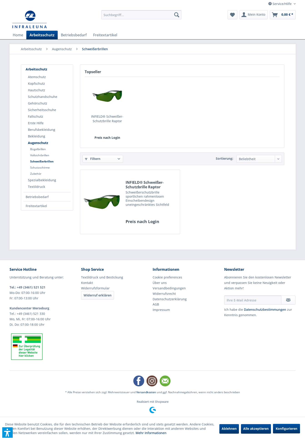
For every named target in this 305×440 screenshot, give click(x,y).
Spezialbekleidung (42, 180)
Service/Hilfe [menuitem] (280, 4)
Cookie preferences (167, 277)
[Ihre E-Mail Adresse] (252, 300)
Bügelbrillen (38, 149)
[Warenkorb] (283, 14)
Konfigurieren (286, 428)
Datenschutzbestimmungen (265, 309)
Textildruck (36, 186)
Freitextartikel (36, 206)
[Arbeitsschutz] (42, 35)
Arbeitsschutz (36, 69)
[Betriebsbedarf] (74, 35)
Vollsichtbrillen (39, 155)
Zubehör (35, 174)
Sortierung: (224, 158)
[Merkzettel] (232, 14)
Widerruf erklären (98, 295)
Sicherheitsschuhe (42, 110)
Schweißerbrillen (42, 161)
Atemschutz (37, 77)
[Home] (18, 35)
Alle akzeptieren (256, 428)
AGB (156, 304)
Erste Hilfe (36, 123)
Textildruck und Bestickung (102, 277)
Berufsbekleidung (41, 129)
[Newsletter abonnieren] (288, 300)
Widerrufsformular (95, 288)
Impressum (161, 310)
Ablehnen (229, 428)
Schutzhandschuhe (42, 96)
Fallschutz (35, 116)
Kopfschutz (36, 83)
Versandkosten (146, 392)
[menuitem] (141, 14)
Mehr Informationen (151, 433)
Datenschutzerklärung (170, 299)
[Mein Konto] (253, 14)
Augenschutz (38, 143)
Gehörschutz (37, 103)
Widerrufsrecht (164, 293)
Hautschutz (36, 90)
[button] (7, 432)
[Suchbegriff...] (141, 14)
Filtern (92, 159)
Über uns (160, 283)
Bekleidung (36, 136)
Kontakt (87, 283)
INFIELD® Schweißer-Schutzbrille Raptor (107, 118)
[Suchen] (176, 14)
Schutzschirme (40, 167)
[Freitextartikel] (105, 35)
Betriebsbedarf (37, 197)
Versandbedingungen (169, 288)
